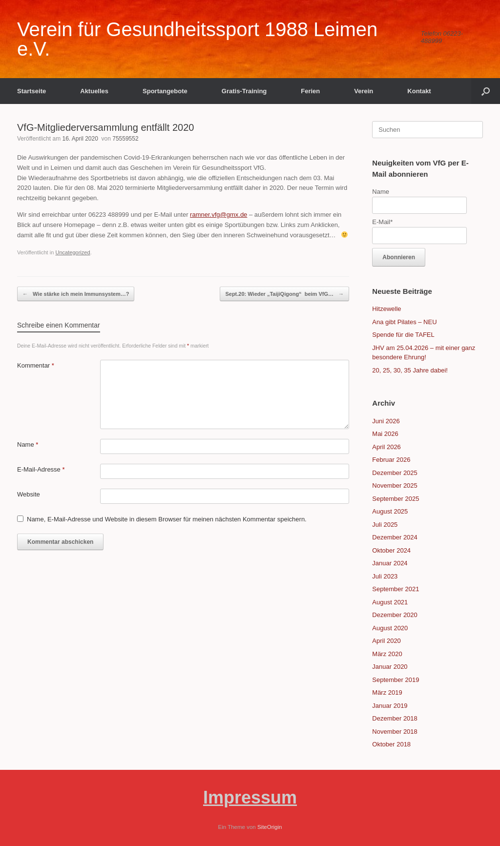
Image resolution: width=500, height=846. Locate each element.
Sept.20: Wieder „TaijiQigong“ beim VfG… (284, 294)
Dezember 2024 (394, 537)
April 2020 (386, 640)
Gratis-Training (244, 91)
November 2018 (394, 731)
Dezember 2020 (394, 615)
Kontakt (419, 91)
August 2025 (390, 511)
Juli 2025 (384, 524)
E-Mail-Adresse (41, 469)
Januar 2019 (389, 705)
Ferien (310, 91)
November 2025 (394, 485)
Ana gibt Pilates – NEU (404, 322)
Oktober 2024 (391, 550)
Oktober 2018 (391, 744)
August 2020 (390, 628)
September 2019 (395, 679)
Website (28, 494)
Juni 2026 (385, 421)
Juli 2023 (384, 576)
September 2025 (395, 498)
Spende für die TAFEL (403, 334)
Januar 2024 (389, 563)
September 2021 (395, 589)
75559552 (125, 138)
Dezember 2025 (394, 472)
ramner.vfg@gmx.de (218, 214)
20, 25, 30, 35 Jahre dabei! (410, 370)
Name (27, 444)
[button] (485, 91)
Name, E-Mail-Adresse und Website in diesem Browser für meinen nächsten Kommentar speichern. (167, 519)
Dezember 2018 (394, 718)
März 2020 (387, 654)
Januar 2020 (389, 666)
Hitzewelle (386, 308)
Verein (363, 91)
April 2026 (386, 447)
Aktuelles (94, 91)
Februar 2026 (391, 459)
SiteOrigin (269, 827)
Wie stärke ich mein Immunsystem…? (75, 294)
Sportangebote (165, 91)
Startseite (31, 91)
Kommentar (35, 365)
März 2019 (387, 692)
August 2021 (390, 602)
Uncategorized (72, 252)
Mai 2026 (385, 433)
